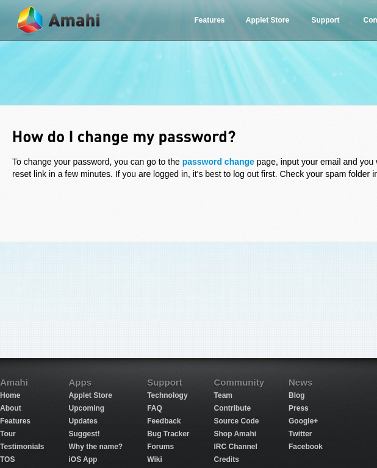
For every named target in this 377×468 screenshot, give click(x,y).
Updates (82, 421)
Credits (226, 459)
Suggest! (83, 434)
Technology (167, 395)
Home (10, 395)
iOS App (82, 459)
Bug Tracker (168, 434)
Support (326, 20)
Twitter (300, 434)
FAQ (154, 408)
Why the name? (95, 446)
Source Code (236, 421)
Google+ (303, 421)
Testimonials (22, 446)
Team (223, 395)
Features (209, 20)
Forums (160, 446)
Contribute (232, 408)
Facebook (306, 446)
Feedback (164, 421)
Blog (297, 395)
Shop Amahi (235, 434)
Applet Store (267, 20)
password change (218, 162)
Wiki (154, 459)
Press (299, 408)
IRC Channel (235, 446)
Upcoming (86, 408)
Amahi (59, 20)
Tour (8, 434)
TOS (7, 459)
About (10, 408)
